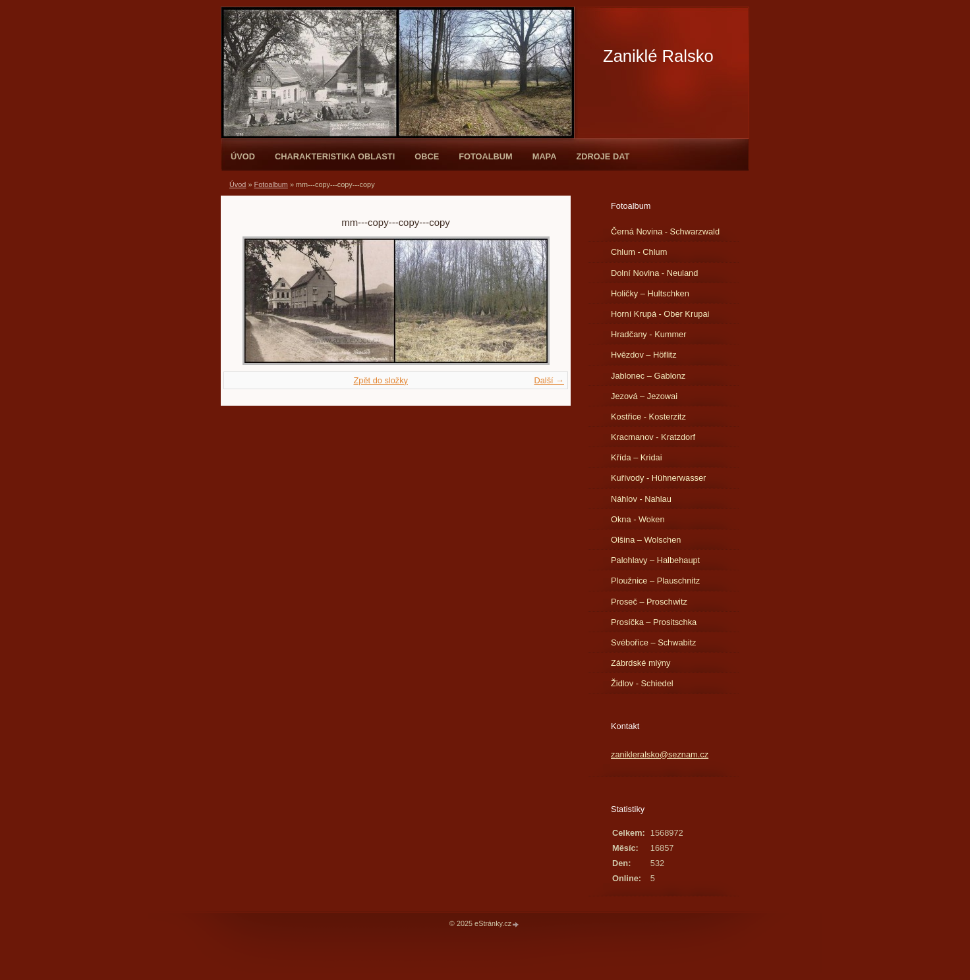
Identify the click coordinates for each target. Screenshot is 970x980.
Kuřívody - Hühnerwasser (658, 478)
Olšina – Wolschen (646, 540)
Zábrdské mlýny (640, 663)
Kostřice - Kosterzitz (648, 417)
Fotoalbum (486, 156)
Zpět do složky (380, 380)
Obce (426, 156)
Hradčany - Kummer (649, 334)
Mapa (544, 156)
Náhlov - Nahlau (641, 499)
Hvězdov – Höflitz (644, 355)
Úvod (243, 156)
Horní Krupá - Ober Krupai (660, 314)
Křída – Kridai (636, 457)
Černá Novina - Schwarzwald (665, 231)
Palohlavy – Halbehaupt (655, 560)
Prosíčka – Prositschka (654, 622)
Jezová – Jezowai (644, 396)
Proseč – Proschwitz (649, 602)
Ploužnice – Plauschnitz (655, 580)
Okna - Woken (638, 519)
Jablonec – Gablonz (648, 376)
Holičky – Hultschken (650, 293)
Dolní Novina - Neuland (654, 273)
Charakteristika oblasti (335, 156)
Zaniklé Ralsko (658, 56)
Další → (549, 380)
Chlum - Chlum (639, 252)
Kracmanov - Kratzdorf (653, 437)
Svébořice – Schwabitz (653, 642)
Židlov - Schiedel (642, 683)
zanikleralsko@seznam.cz (659, 754)
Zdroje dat (602, 156)
